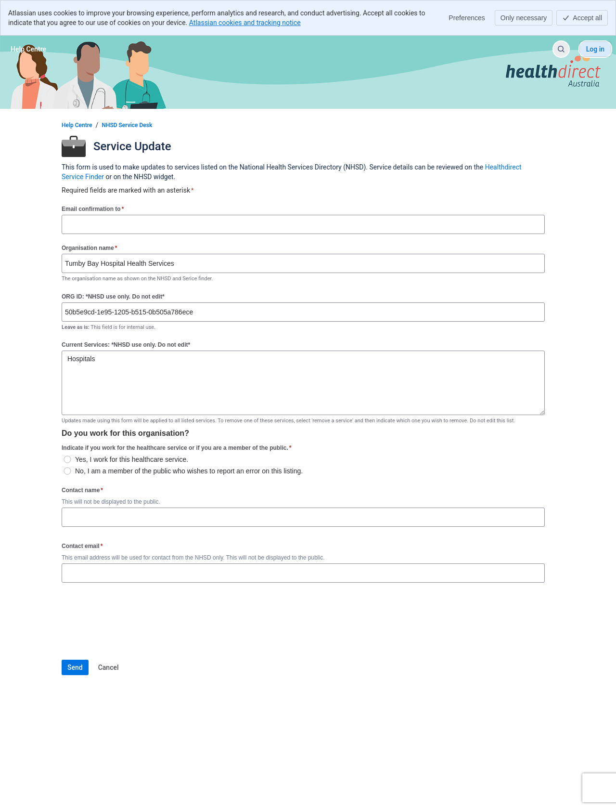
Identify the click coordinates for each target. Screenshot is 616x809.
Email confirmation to (93, 208)
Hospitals (303, 383)
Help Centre (77, 125)
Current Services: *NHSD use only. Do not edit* (126, 344)
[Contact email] (303, 573)
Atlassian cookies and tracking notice (245, 22)
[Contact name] (303, 517)
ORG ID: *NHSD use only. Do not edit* (113, 296)
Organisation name (89, 247)
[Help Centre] (28, 49)
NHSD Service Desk (127, 125)
